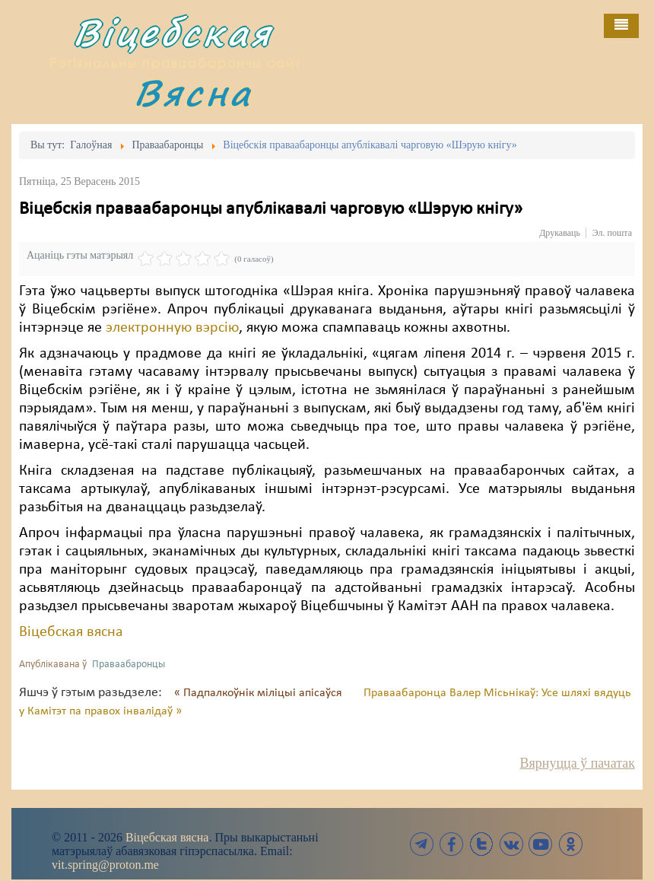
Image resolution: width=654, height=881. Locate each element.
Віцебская (172, 32)
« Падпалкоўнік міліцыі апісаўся (259, 693)
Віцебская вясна (71, 632)
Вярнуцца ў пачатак (577, 763)
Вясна (193, 92)
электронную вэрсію (172, 328)
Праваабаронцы (128, 664)
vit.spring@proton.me (105, 864)
